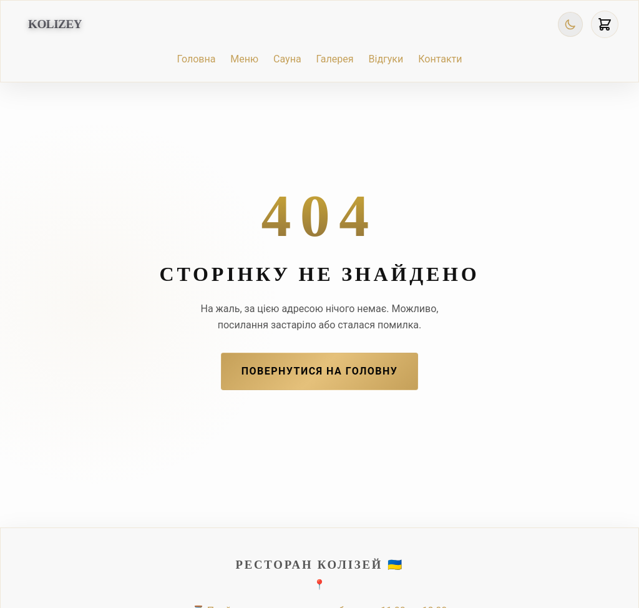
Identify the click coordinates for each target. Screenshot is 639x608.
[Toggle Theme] (570, 24)
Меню (244, 59)
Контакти (440, 59)
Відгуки (386, 59)
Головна (196, 59)
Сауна (287, 59)
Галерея (335, 59)
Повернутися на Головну (319, 371)
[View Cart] (604, 24)
